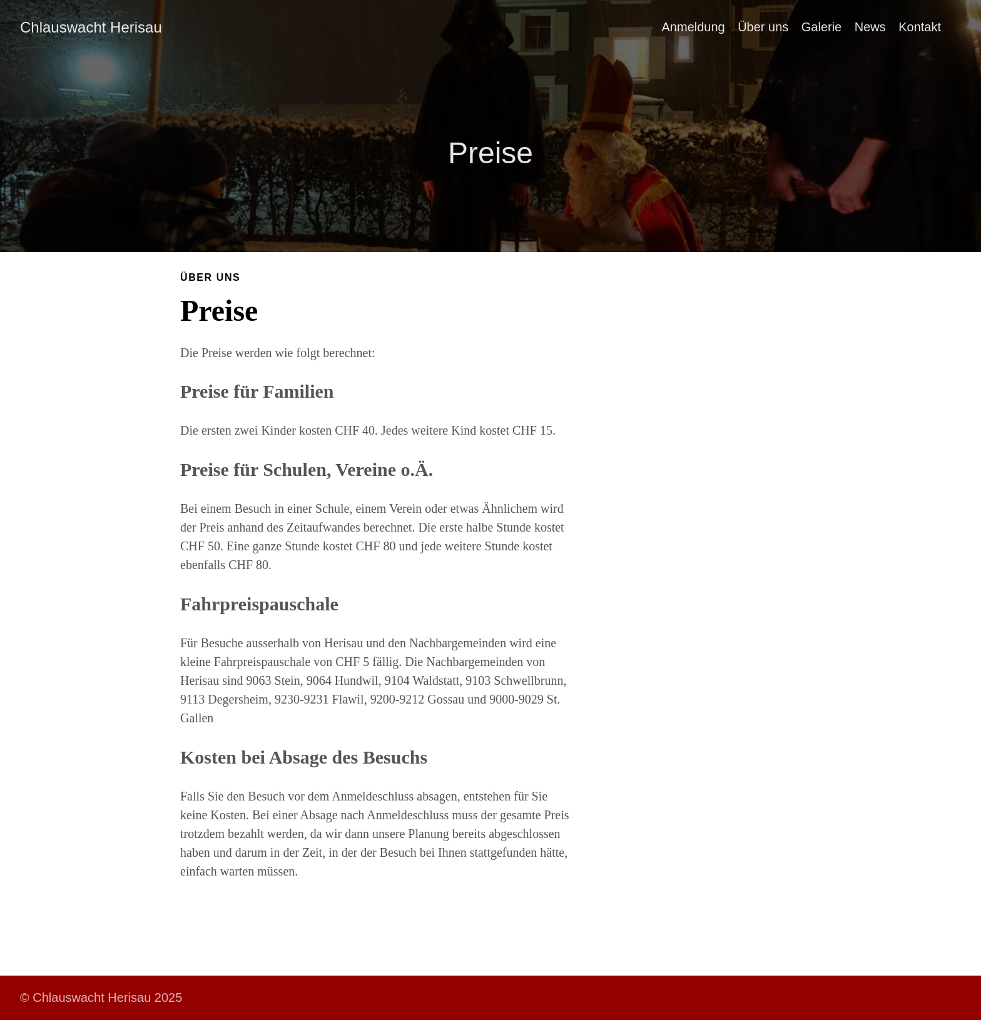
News (870, 27)
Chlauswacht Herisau (91, 27)
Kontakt (919, 27)
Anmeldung (693, 27)
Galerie (821, 27)
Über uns (763, 27)
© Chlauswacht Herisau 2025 (101, 997)
